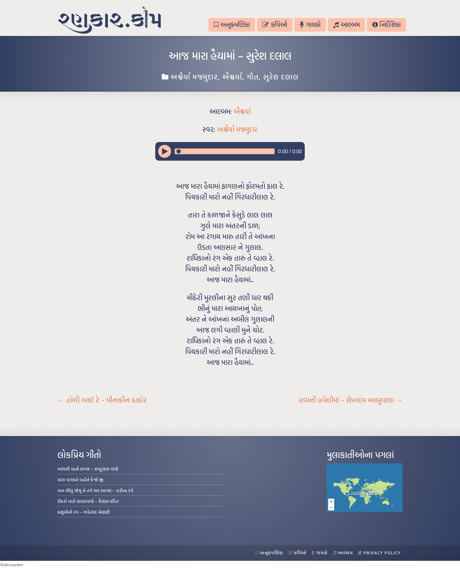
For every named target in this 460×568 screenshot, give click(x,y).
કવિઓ (274, 24)
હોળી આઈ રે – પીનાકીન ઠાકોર (102, 400)
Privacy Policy (379, 552)
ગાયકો (310, 24)
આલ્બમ (346, 24)
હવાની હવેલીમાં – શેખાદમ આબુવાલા (350, 400)
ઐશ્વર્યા (232, 76)
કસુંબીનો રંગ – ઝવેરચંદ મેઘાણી (84, 512)
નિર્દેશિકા (386, 24)
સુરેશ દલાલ (281, 76)
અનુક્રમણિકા (232, 24)
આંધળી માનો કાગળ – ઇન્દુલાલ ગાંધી (88, 469)
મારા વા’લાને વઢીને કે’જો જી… (82, 479)
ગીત (253, 76)
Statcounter (11, 564)
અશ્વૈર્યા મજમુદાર (194, 76)
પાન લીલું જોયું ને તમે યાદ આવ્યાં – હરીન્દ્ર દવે (95, 490)
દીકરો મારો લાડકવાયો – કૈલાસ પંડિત (88, 501)
